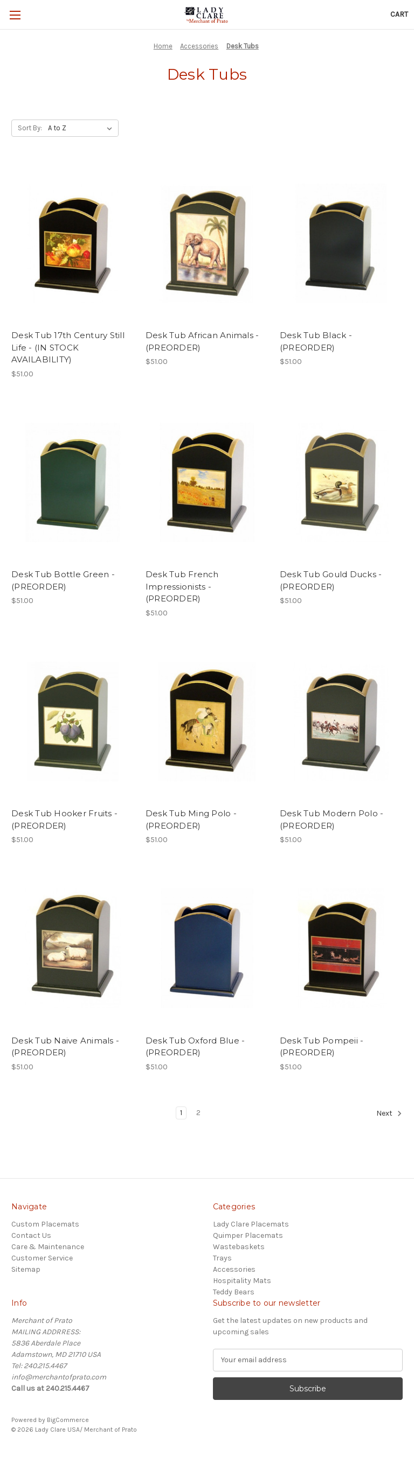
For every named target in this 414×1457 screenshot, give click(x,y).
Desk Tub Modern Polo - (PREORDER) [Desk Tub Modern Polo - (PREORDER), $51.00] (332, 819)
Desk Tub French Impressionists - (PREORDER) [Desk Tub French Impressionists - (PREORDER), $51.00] (182, 586)
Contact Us (31, 1235)
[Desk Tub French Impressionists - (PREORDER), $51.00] (207, 483)
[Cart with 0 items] (399, 14)
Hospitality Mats (242, 1280)
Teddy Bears (233, 1292)
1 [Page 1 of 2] (181, 1112)
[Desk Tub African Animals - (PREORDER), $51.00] (207, 244)
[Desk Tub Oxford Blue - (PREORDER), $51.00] (207, 948)
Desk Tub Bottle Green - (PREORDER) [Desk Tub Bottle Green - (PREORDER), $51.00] (63, 580)
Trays (222, 1258)
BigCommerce (68, 1420)
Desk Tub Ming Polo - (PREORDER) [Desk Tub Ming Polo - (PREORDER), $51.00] (191, 819)
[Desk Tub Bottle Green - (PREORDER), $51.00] (73, 483)
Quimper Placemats (248, 1235)
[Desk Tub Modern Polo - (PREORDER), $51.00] (341, 722)
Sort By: (30, 128)
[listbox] (82, 128)
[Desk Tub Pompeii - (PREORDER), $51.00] (341, 948)
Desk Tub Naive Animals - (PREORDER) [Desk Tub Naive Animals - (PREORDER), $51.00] (65, 1046)
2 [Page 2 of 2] (198, 1112)
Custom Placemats (45, 1224)
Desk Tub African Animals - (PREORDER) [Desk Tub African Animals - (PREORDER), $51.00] (202, 341)
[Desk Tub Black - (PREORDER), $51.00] (341, 244)
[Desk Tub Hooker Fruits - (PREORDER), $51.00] (73, 722)
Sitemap (25, 1269)
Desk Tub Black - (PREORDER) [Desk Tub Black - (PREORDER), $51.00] (316, 341)
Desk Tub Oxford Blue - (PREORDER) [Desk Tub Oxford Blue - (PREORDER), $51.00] (195, 1046)
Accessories (234, 1269)
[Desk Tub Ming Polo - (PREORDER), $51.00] (207, 722)
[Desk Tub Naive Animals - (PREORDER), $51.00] (73, 948)
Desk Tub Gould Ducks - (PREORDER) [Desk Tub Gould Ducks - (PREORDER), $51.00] (331, 580)
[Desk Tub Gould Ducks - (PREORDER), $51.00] (341, 483)
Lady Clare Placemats (251, 1224)
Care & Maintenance (47, 1246)
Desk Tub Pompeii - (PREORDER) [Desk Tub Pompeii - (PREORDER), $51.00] (322, 1046)
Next (389, 1113)
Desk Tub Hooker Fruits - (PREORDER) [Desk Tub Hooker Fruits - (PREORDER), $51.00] (64, 819)
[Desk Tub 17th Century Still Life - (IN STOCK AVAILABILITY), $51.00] (73, 244)
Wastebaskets (239, 1246)
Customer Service (42, 1258)
